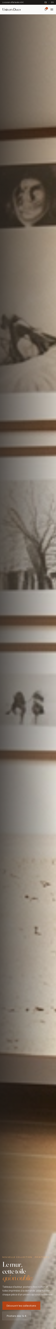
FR (46, 2)
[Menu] (52, 9)
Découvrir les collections (21, 1306)
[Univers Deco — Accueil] (11, 9)
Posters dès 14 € (16, 1316)
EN (52, 2)
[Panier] (45, 9)
